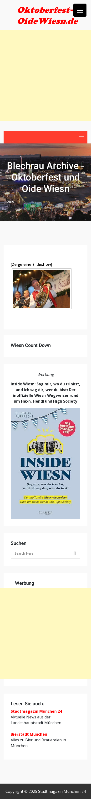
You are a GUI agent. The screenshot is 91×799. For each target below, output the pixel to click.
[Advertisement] (45, 75)
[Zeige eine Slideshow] (31, 264)
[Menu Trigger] (79, 10)
